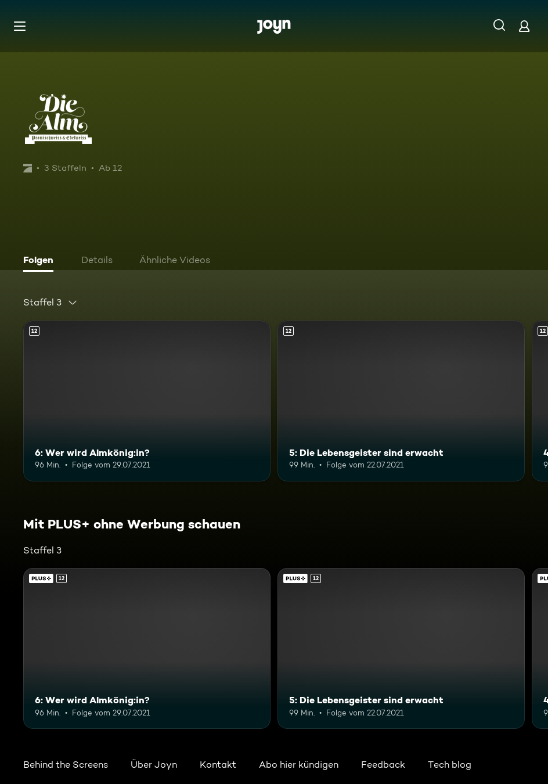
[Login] (524, 26)
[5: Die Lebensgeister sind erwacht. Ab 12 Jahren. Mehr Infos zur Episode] (401, 401)
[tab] (41, 261)
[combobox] (50, 302)
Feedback (383, 764)
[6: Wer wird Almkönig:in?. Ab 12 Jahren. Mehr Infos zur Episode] (147, 401)
